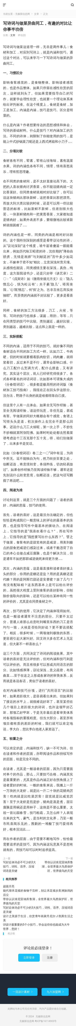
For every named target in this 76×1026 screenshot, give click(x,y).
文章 (36, 14)
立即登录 (29, 957)
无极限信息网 (38, 5)
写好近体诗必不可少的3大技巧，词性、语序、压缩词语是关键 (19, 866)
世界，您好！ (11, 928)
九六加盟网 (55, 991)
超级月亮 (8, 886)
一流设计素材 (22, 991)
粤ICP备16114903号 (46, 1021)
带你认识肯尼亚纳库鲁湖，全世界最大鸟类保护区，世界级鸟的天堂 (57, 866)
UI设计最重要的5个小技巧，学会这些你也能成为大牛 (36, 924)
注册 (50, 957)
